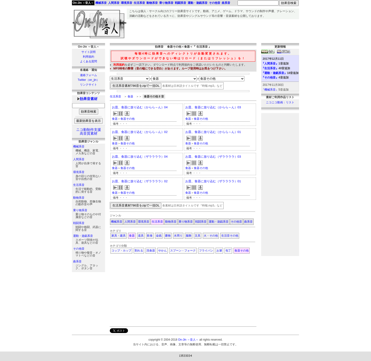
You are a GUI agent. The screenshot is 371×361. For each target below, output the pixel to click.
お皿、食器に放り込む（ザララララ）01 (213, 181)
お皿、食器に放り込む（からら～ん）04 (140, 107)
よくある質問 (88, 61)
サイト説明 (88, 52)
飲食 (150, 235)
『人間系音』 (269, 63)
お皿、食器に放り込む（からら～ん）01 (213, 132)
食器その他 (127, 118)
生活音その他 (229, 235)
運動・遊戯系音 (83, 236)
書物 (168, 235)
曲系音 (77, 261)
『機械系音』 (269, 89)
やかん (162, 250)
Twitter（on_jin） (88, 80)
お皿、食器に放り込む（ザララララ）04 (140, 156)
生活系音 (78, 185)
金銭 (159, 235)
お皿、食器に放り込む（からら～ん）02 (140, 132)
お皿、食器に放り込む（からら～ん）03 (213, 107)
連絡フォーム (88, 75)
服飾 (188, 235)
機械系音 (78, 146)
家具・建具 (118, 235)
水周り (178, 235)
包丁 (228, 250)
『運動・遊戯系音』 (274, 73)
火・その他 (211, 235)
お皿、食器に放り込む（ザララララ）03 (213, 156)
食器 (130, 96)
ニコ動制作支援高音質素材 (88, 131)
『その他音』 (269, 77)
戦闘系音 (78, 223)
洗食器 (150, 250)
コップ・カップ (121, 250)
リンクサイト (88, 84)
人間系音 (78, 159)
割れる (139, 250)
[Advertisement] (213, 30)
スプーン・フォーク (183, 250)
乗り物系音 (80, 210)
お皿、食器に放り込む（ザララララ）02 (140, 181)
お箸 (219, 250)
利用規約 (88, 56)
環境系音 (78, 172)
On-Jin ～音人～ (83, 3)
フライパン (206, 250)
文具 (197, 235)
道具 (141, 235)
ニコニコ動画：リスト (280, 102)
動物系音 (78, 197)
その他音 (78, 248)
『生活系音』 (269, 68)
